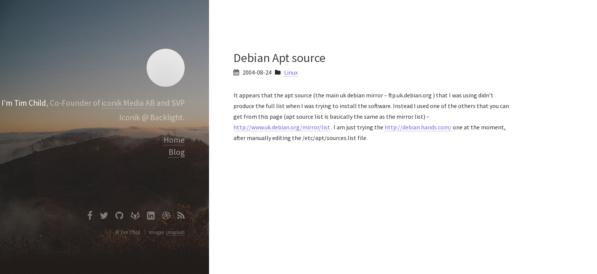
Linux (291, 72)
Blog (177, 152)
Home (174, 140)
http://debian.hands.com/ (418, 127)
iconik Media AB (128, 103)
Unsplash (175, 232)
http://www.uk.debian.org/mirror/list (281, 127)
